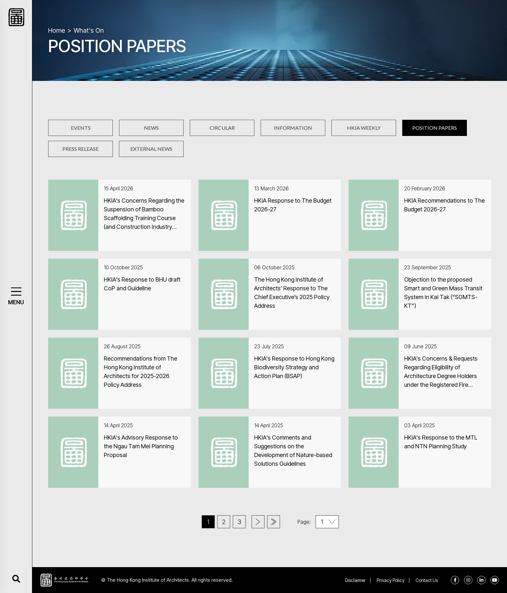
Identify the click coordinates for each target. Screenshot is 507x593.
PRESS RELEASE (80, 149)
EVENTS (81, 128)
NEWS (151, 128)
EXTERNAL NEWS (151, 149)
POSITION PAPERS (434, 128)
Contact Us (426, 580)
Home (56, 30)
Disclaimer (355, 580)
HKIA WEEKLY (364, 128)
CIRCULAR (222, 128)
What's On (89, 30)
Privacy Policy (391, 580)
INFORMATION (293, 128)
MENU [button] (16, 302)
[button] (16, 291)
